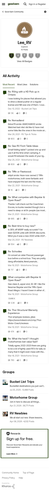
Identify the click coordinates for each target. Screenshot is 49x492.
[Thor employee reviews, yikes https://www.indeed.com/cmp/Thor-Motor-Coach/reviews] (27, 320)
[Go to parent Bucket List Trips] (28, 108)
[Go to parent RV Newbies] (26, 239)
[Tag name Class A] (12, 298)
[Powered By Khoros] (24, 486)
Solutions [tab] (34, 84)
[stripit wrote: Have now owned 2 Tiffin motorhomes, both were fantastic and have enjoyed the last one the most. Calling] (27, 178)
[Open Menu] (45, 12)
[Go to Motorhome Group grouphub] (5, 398)
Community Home (10, 472)
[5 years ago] (14, 134)
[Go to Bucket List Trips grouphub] (5, 382)
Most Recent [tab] (9, 84)
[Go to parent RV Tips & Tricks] (28, 134)
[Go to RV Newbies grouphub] (5, 414)
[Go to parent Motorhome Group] (29, 159)
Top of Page (28, 472)
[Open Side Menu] (3, 4)
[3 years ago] (14, 108)
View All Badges (24, 61)
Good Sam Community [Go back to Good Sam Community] (13, 12)
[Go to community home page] (13, 4)
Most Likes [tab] (22, 84)
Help (21, 478)
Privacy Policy (8, 478)
